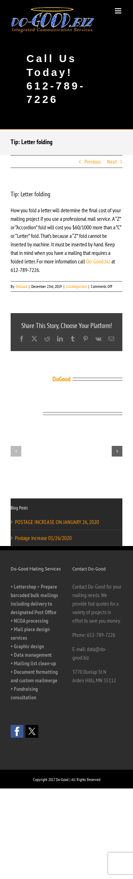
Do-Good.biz (98, 261)
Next (112, 161)
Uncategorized (76, 286)
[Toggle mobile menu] (118, 11)
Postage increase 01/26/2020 (43, 537)
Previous (92, 161)
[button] (16, 451)
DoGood (21, 286)
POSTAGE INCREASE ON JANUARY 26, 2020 (57, 521)
